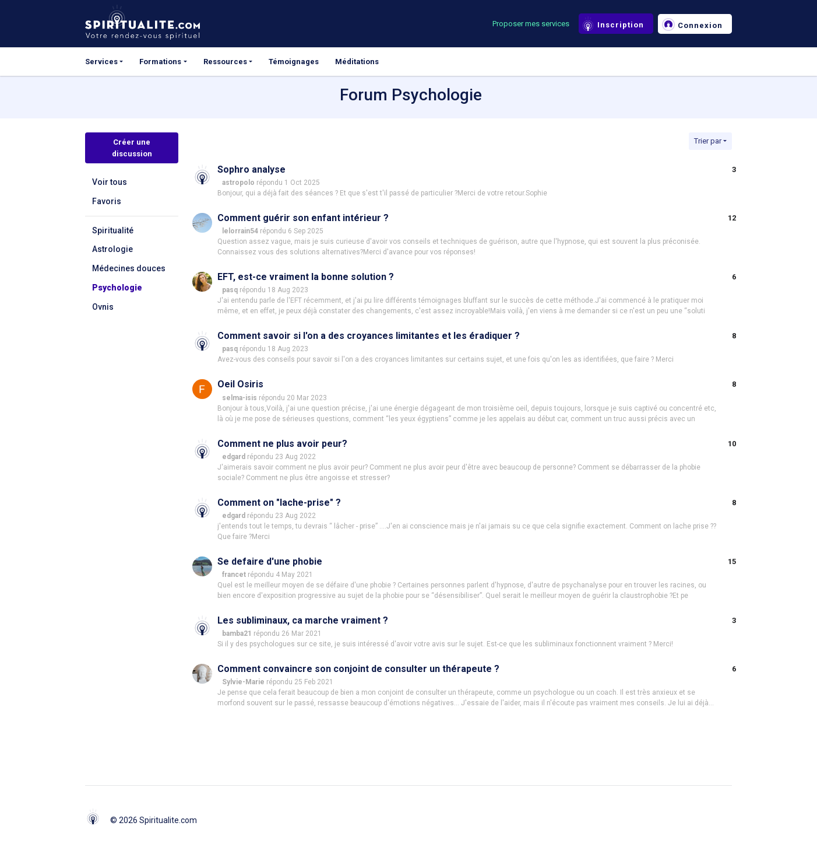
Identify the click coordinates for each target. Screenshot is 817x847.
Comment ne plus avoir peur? (282, 443)
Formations (160, 61)
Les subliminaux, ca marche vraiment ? (302, 620)
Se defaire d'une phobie (269, 561)
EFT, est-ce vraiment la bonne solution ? (305, 276)
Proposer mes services (530, 23)
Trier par (707, 140)
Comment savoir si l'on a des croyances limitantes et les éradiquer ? (368, 335)
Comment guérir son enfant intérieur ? (303, 217)
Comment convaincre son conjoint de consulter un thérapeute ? (358, 668)
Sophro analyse (251, 169)
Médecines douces (128, 268)
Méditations (357, 61)
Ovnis (103, 307)
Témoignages (294, 61)
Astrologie (112, 249)
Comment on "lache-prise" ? (279, 502)
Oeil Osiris (240, 384)
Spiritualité (112, 230)
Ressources (225, 61)
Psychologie (117, 287)
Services (101, 61)
